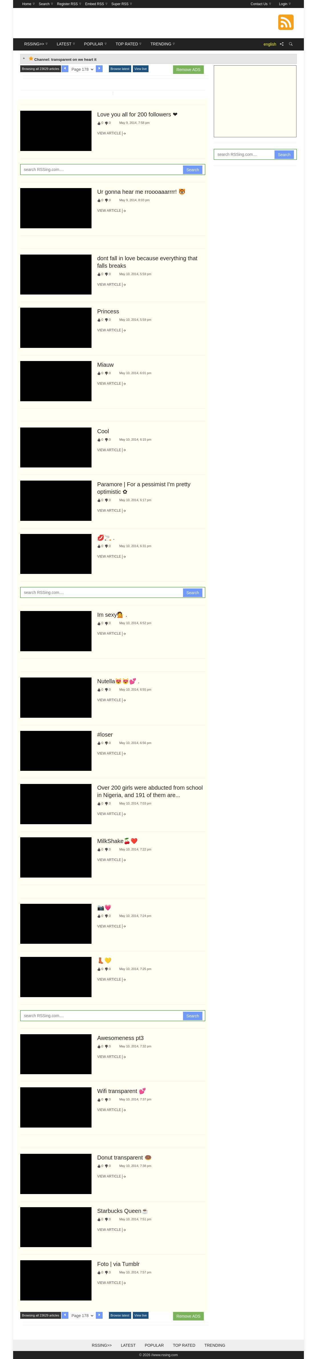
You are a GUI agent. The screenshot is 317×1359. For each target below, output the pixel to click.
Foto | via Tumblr (118, 1264)
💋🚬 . (106, 538)
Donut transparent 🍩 (124, 1157)
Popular (154, 1345)
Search (192, 170)
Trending (214, 1345)
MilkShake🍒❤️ (117, 841)
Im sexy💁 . (112, 615)
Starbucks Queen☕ (123, 1211)
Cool (103, 431)
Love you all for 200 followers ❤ (137, 114)
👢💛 (104, 960)
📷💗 (104, 907)
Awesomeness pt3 (120, 1038)
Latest (128, 1345)
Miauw (105, 365)
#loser (105, 734)
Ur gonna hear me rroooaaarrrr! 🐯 (141, 192)
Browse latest (120, 68)
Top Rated (184, 1345)
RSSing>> (102, 1345)
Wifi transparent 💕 (121, 1091)
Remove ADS (188, 69)
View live (141, 68)
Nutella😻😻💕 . (118, 681)
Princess (108, 311)
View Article (111, 133)
